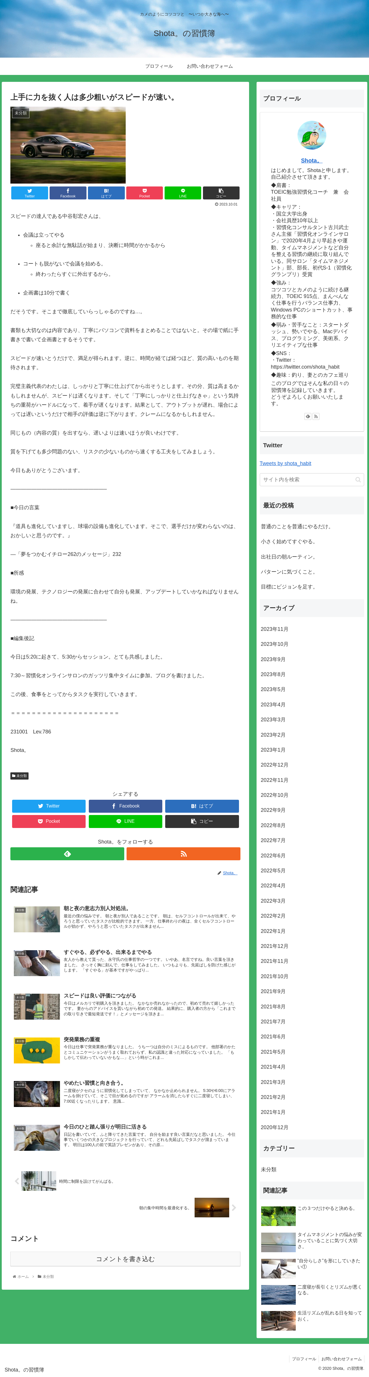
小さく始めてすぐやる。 (289, 541)
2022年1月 (273, 931)
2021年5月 (273, 1052)
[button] (358, 479)
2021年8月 (273, 1007)
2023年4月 (273, 705)
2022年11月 (275, 780)
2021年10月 (275, 976)
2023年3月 (273, 720)
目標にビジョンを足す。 (289, 587)
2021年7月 (273, 1022)
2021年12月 (275, 946)
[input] (312, 479)
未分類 (19, 776)
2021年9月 (273, 991)
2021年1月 (273, 1112)
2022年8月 (273, 825)
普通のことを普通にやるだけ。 (297, 526)
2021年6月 (273, 1037)
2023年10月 (275, 644)
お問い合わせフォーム (341, 1359)
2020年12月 (275, 1127)
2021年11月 (275, 961)
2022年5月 (273, 871)
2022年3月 (273, 901)
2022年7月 (273, 840)
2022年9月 (273, 810)
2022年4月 (273, 886)
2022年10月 (275, 795)
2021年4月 (273, 1067)
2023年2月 (273, 735)
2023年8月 (273, 674)
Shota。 (312, 160)
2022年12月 (275, 765)
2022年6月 (273, 856)
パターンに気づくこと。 (289, 572)
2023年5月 (273, 689)
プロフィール (303, 1359)
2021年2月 (273, 1097)
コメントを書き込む (125, 1260)
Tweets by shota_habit (285, 463)
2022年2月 (273, 916)
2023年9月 (273, 659)
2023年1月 (273, 750)
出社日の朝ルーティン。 (289, 557)
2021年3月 (273, 1082)
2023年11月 (275, 629)
